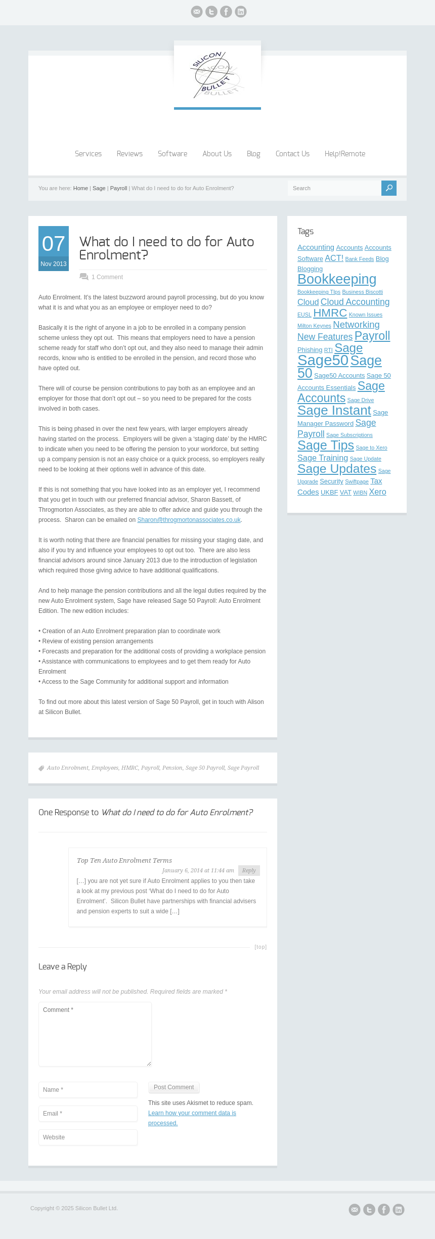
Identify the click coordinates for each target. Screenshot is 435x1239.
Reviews (130, 154)
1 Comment (107, 277)
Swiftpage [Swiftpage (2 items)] (357, 481)
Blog (253, 154)
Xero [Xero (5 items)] (377, 491)
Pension (172, 768)
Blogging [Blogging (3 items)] (310, 269)
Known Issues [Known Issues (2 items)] (365, 315)
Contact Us (293, 154)
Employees (105, 768)
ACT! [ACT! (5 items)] (334, 257)
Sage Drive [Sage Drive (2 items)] (360, 400)
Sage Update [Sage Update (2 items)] (365, 459)
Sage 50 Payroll (205, 768)
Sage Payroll (243, 768)
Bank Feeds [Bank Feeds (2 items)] (359, 259)
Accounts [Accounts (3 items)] (349, 247)
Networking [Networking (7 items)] (356, 324)
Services (88, 154)
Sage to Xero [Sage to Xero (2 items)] (371, 448)
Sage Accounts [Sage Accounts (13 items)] (341, 392)
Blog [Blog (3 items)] (382, 258)
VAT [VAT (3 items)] (346, 492)
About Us (217, 154)
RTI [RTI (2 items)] (328, 350)
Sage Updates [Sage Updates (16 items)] (336, 468)
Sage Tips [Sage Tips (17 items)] (325, 445)
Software (172, 154)
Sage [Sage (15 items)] (348, 348)
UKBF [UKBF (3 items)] (329, 492)
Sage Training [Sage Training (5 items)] (322, 457)
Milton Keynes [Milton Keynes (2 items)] (314, 326)
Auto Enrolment (68, 768)
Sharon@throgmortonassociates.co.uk (188, 519)
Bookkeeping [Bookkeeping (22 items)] (337, 279)
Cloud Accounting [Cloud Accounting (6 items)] (355, 302)
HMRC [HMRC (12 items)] (330, 312)
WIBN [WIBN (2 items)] (360, 493)
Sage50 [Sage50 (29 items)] (323, 359)
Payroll (118, 188)
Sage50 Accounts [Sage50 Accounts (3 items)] (339, 375)
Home (80, 188)
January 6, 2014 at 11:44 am (198, 870)
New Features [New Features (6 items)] (325, 337)
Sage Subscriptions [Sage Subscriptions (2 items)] (349, 435)
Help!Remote (345, 154)
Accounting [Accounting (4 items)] (315, 247)
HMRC (129, 768)
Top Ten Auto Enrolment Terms (124, 860)
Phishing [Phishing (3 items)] (309, 349)
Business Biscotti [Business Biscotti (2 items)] (362, 292)
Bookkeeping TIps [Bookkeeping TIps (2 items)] (318, 292)
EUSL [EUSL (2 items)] (304, 315)
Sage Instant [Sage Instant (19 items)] (334, 410)
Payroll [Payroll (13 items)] (372, 335)
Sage (99, 188)
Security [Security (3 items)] (331, 481)
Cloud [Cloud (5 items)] (308, 301)
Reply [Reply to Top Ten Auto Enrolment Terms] (249, 870)
